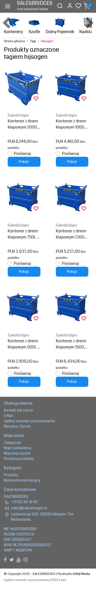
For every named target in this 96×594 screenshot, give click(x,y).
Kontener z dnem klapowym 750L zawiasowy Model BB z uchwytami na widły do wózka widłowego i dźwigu (24, 234)
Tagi (33, 41)
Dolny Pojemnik (60, 25)
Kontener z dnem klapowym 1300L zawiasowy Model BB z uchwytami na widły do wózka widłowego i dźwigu (72, 234)
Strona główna (14, 41)
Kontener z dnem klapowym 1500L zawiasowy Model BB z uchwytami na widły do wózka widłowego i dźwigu (72, 344)
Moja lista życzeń (17, 453)
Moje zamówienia (17, 447)
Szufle (34, 25)
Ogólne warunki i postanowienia (29, 420)
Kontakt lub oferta (18, 410)
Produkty (11, 474)
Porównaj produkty (19, 458)
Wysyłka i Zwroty (17, 426)
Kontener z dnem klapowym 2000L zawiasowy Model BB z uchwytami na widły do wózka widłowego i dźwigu (24, 124)
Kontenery (13, 25)
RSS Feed (59, 580)
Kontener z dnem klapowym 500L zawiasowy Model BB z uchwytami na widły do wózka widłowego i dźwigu (24, 344)
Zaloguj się (12, 442)
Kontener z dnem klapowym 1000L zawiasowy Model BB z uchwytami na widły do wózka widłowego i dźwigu (72, 124)
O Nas (8, 415)
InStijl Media (81, 574)
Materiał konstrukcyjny (22, 480)
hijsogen (47, 41)
